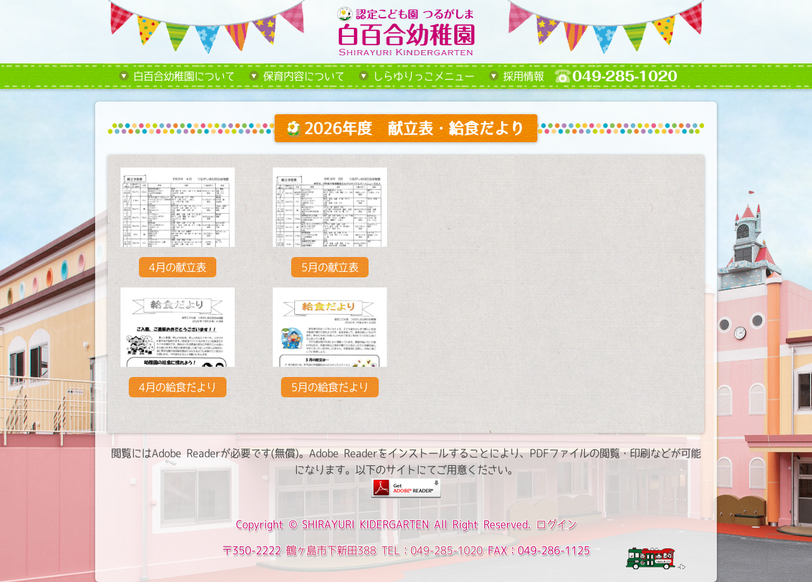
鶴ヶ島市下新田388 (331, 550)
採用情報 (523, 76)
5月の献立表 (329, 267)
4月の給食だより (177, 387)
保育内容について (303, 76)
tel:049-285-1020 (625, 76)
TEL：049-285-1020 (432, 550)
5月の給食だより (330, 387)
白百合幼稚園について (184, 76)
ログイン (556, 524)
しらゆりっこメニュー (424, 76)
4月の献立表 (177, 267)
